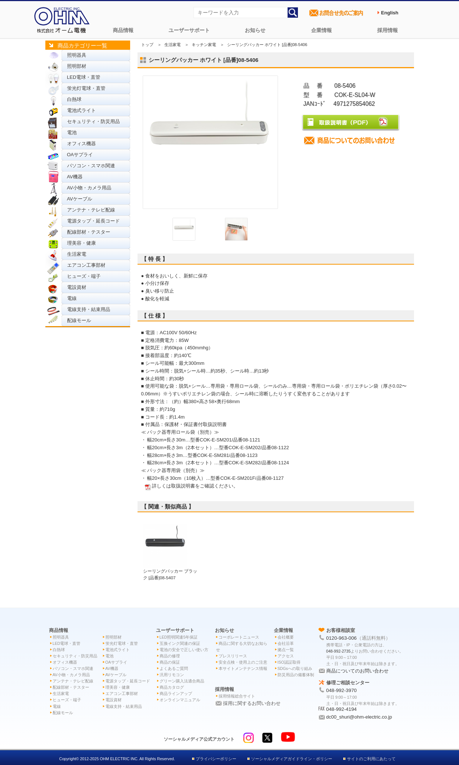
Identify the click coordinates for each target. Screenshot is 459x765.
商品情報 (123, 30)
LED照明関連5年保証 (179, 637)
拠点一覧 (286, 649)
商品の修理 (170, 656)
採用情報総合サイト (237, 696)
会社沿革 (286, 643)
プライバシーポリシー (216, 759)
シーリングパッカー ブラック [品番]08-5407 (170, 571)
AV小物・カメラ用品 (89, 188)
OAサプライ (80, 154)
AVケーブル (79, 199)
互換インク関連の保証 (180, 643)
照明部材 (76, 66)
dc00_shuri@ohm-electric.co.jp (359, 717)
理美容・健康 (81, 243)
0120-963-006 (341, 638)
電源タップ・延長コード (93, 221)
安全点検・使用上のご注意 (243, 662)
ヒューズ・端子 (84, 276)
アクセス (286, 656)
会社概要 (286, 637)
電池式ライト (81, 110)
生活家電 (76, 254)
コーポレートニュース (239, 637)
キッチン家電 (204, 44)
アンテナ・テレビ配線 (91, 210)
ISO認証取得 (289, 662)
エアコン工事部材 (86, 265)
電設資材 (76, 287)
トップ (147, 44)
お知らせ (255, 30)
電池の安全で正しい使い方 (184, 649)
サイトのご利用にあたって (371, 759)
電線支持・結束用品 (88, 309)
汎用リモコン (172, 675)
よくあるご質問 (174, 668)
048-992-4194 (341, 709)
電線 (72, 298)
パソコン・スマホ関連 (91, 165)
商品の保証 (170, 662)
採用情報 (387, 30)
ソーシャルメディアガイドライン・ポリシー (291, 759)
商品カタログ (172, 687)
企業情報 (321, 30)
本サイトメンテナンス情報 (243, 668)
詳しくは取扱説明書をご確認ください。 (195, 486)
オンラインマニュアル (180, 700)
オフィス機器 (81, 143)
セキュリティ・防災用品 (93, 121)
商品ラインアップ (176, 693)
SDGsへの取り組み (295, 668)
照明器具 (76, 55)
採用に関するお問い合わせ (252, 703)
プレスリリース (233, 656)
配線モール (79, 320)
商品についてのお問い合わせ (357, 671)
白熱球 (74, 99)
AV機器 (75, 176)
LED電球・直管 (83, 77)
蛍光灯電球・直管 (86, 88)
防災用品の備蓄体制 (296, 675)
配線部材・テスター (88, 232)
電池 (72, 132)
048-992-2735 (338, 651)
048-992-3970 (341, 690)
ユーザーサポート (189, 30)
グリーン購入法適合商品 (182, 681)
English (390, 12)
